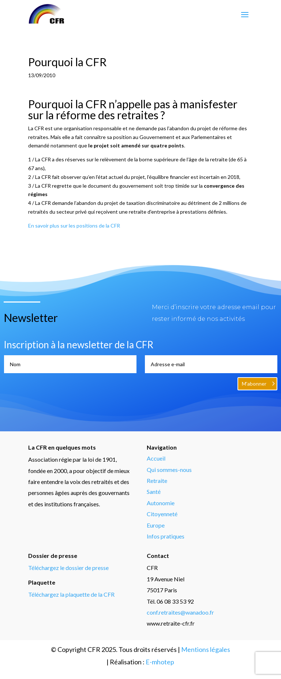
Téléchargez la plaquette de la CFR (71, 594)
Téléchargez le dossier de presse (68, 567)
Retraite (157, 480)
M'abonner (254, 383)
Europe (156, 525)
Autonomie (161, 502)
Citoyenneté (162, 513)
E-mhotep (160, 662)
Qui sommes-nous (169, 469)
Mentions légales (205, 649)
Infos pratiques (165, 536)
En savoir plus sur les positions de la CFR (74, 225)
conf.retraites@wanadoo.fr (180, 612)
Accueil (156, 458)
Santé (154, 491)
